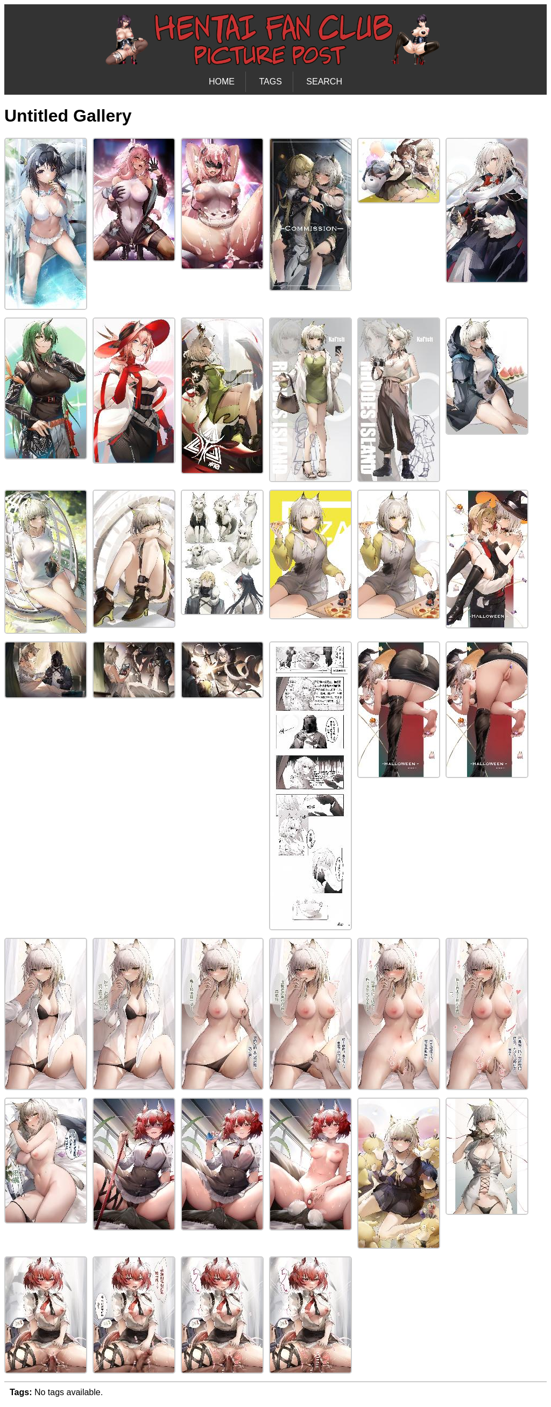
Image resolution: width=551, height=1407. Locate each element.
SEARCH (324, 81)
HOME (222, 81)
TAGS (270, 81)
